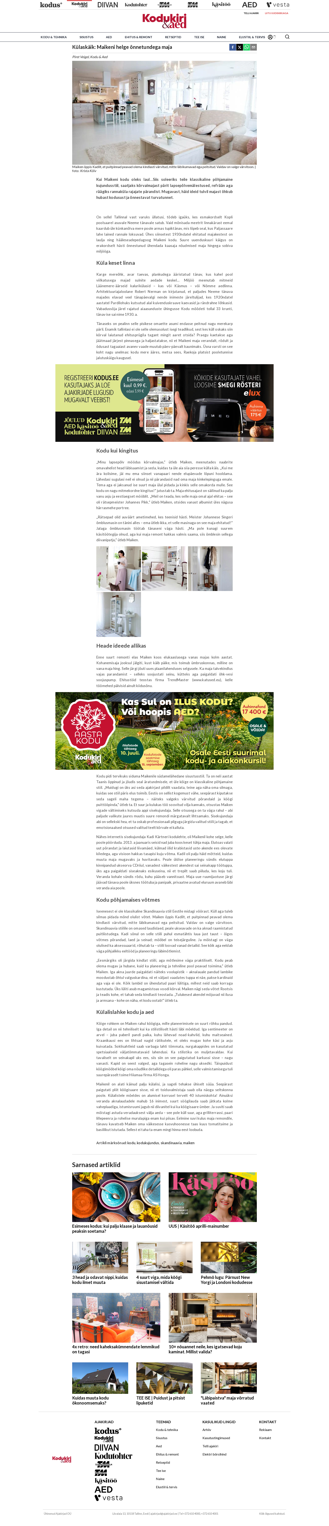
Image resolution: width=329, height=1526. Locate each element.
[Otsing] (287, 37)
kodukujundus (148, 1143)
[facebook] (232, 47)
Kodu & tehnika (54, 37)
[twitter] (239, 47)
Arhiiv (206, 1430)
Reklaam (265, 1430)
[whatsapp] (246, 47)
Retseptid (173, 37)
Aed (109, 37)
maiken (189, 1143)
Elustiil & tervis (252, 37)
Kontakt (265, 1438)
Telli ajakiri (251, 13)
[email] (253, 47)
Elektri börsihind (214, 1454)
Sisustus (86, 37)
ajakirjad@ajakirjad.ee (163, 1513)
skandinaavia (171, 1143)
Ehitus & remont (138, 37)
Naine (221, 37)
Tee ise (199, 37)
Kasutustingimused (216, 1438)
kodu (131, 1143)
